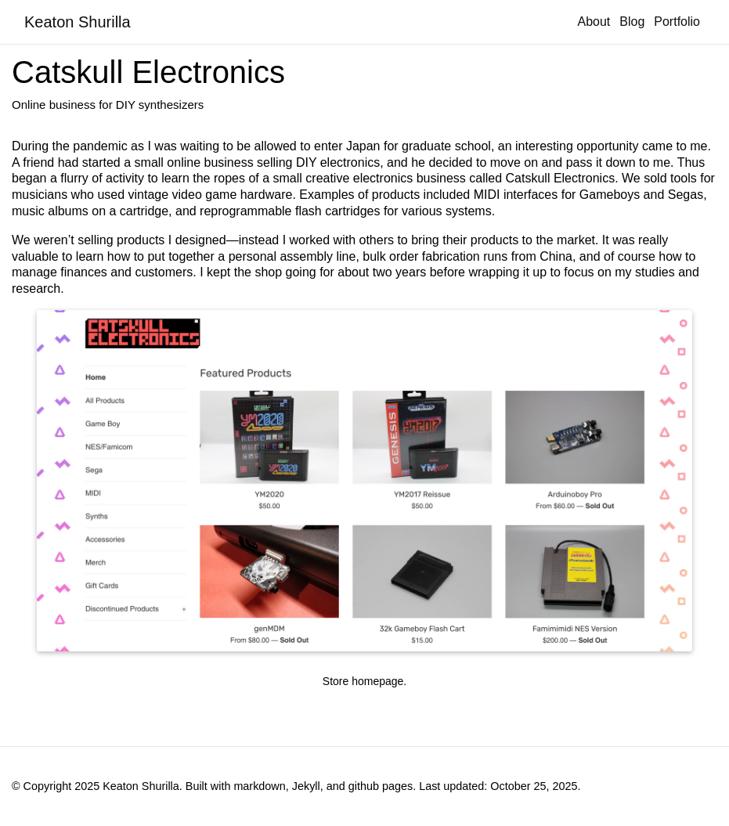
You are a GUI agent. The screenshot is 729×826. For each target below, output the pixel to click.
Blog (631, 21)
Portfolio (677, 21)
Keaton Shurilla (77, 22)
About (593, 21)
